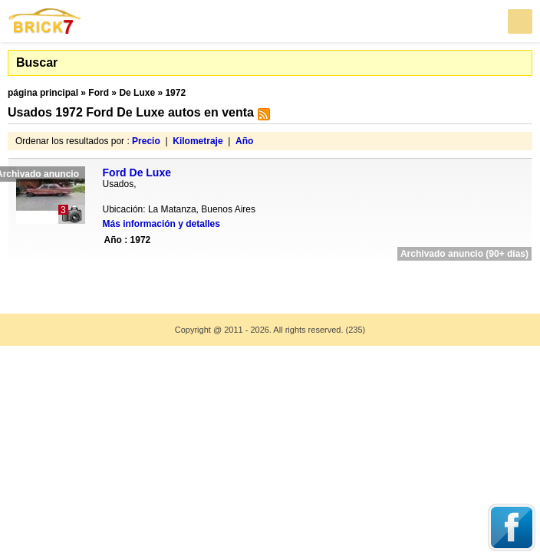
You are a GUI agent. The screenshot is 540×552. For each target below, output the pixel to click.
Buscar (37, 62)
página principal (43, 92)
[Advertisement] (270, 277)
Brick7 (45, 21)
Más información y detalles (161, 224)
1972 (175, 92)
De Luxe (137, 92)
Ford (98, 92)
